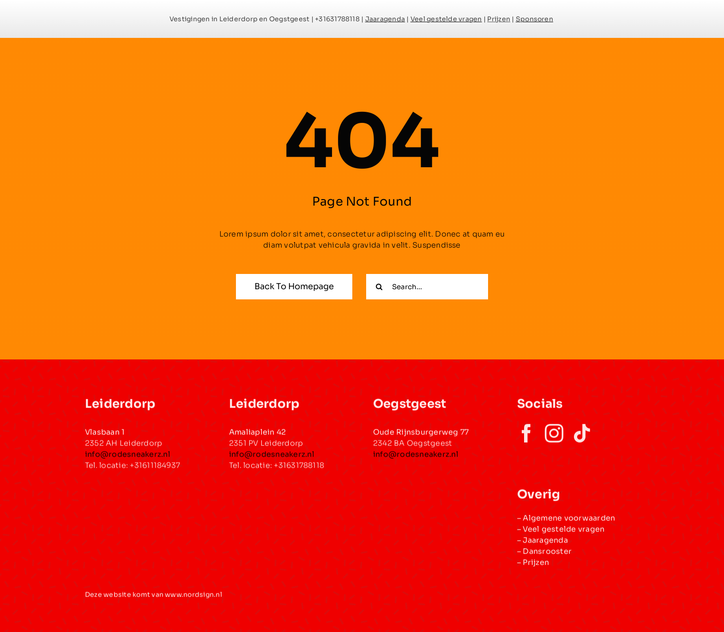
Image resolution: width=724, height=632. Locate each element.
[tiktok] (582, 438)
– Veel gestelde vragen (560, 533)
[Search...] (427, 286)
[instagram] (554, 438)
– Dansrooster (544, 555)
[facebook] (526, 438)
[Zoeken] (379, 286)
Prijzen (536, 566)
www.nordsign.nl (193, 599)
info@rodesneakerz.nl (416, 459)
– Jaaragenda (542, 544)
